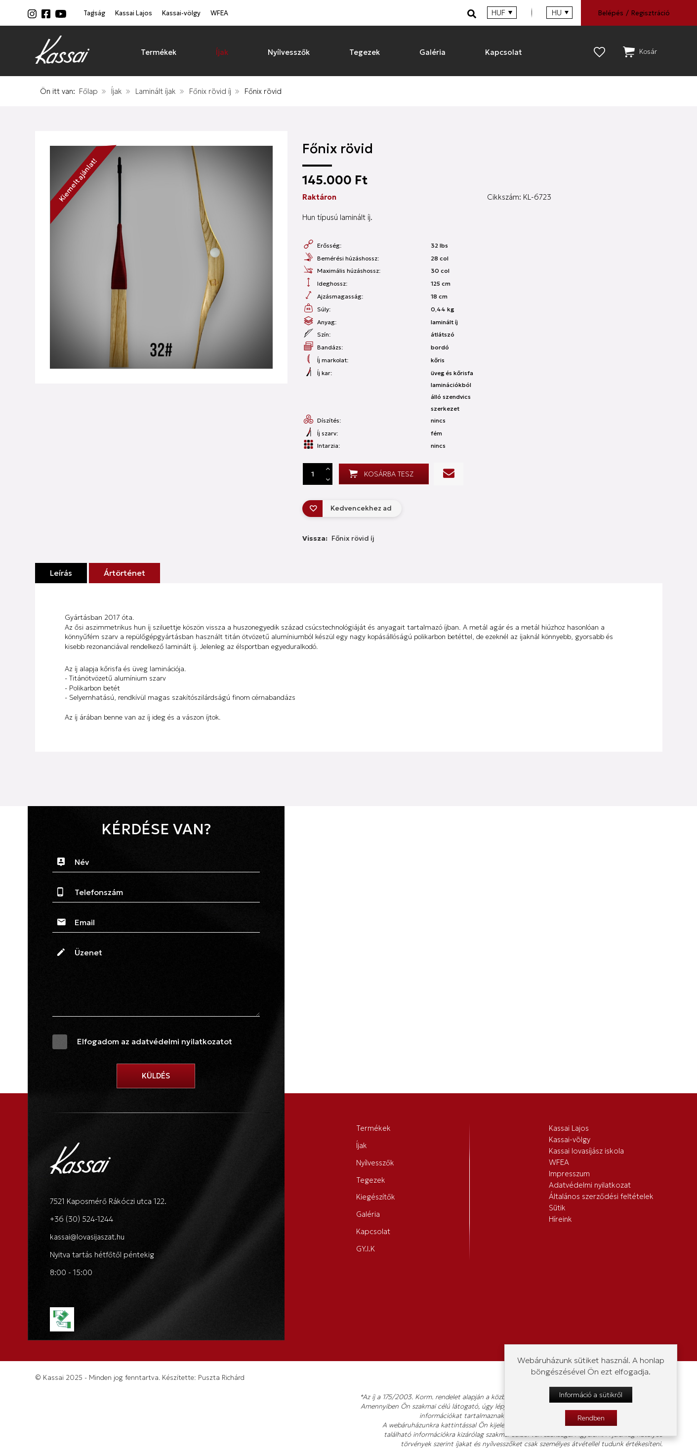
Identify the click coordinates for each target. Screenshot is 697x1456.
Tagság (130, 12)
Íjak (116, 90)
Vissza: (338, 532)
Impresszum (569, 1199)
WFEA (382, 12)
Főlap (88, 90)
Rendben (591, 1417)
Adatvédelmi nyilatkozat (590, 1218)
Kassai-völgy (302, 12)
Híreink (560, 1273)
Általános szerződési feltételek (601, 1236)
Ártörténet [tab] (124, 567)
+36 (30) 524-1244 (81, 1214)
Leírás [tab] (61, 567)
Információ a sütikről (590, 1394)
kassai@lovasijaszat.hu (87, 1232)
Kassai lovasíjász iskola (586, 1163)
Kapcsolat (373, 1271)
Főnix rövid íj (210, 90)
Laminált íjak (155, 90)
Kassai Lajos (212, 12)
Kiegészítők (375, 1223)
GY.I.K (365, 1295)
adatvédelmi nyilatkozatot (181, 1036)
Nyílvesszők (375, 1175)
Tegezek (370, 1198)
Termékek (373, 1126)
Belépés (608, 12)
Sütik (557, 1254)
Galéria (368, 1247)
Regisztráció (649, 12)
